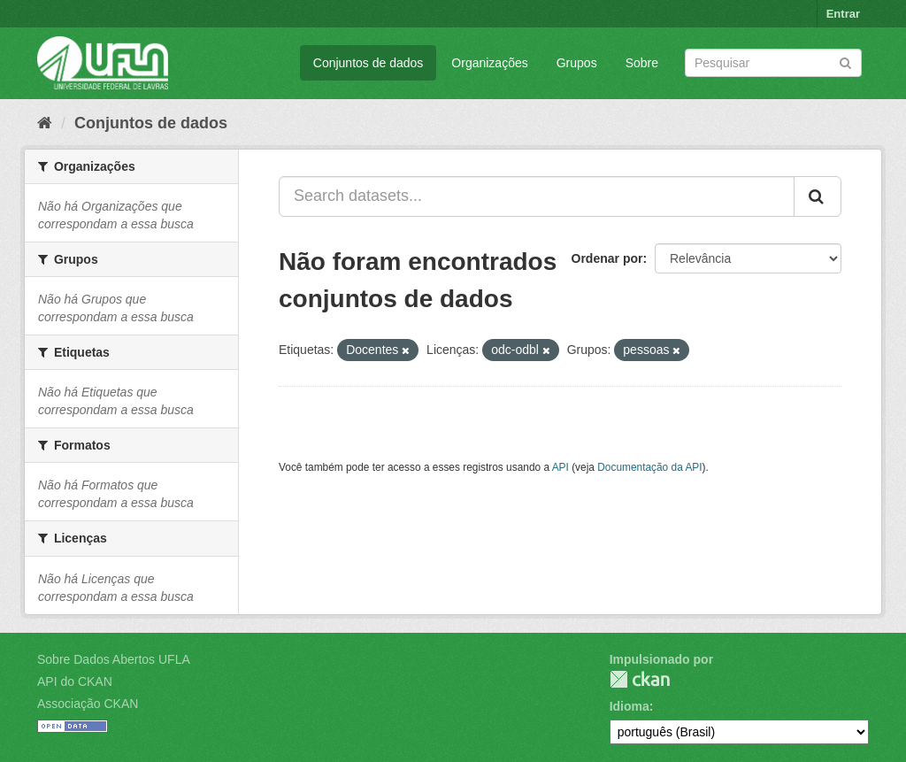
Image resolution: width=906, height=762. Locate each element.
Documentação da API (649, 467)
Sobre (642, 63)
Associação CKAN (87, 704)
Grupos (577, 63)
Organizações (489, 63)
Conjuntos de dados (368, 63)
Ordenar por (607, 258)
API (560, 467)
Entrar (843, 13)
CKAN (640, 679)
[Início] (44, 123)
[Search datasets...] (537, 196)
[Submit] (845, 61)
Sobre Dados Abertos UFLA (113, 659)
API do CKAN (74, 681)
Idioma (629, 706)
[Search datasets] (773, 63)
